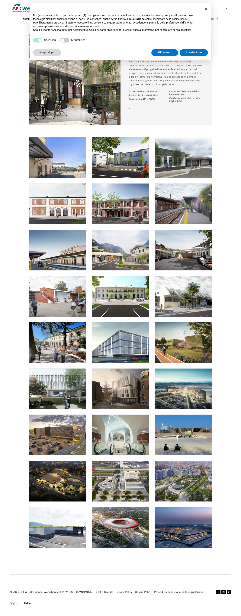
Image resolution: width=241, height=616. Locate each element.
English (14, 603)
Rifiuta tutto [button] (164, 52)
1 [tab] (129, 108)
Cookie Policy (143, 591)
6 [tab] (142, 108)
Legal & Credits (104, 591)
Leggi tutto (57, 157)
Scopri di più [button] (47, 52)
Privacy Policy (124, 591)
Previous (52, 79)
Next (97, 79)
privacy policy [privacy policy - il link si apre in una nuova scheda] (163, 15)
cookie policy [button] (179, 18)
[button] (206, 9)
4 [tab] (137, 108)
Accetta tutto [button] (194, 52)
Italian (27, 603)
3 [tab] (134, 108)
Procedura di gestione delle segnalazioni (178, 591)
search (227, 8)
